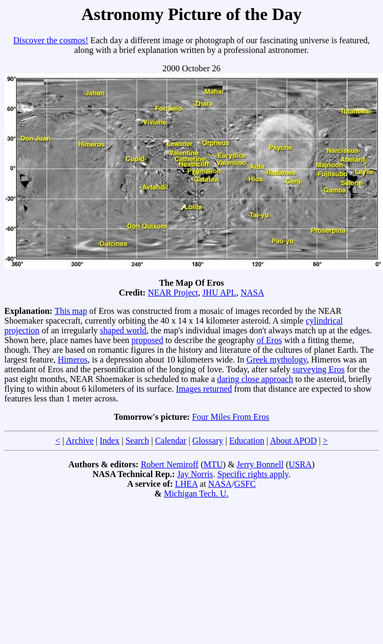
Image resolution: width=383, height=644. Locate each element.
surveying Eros (319, 369)
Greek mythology (277, 359)
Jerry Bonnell (260, 464)
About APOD (293, 440)
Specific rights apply (252, 474)
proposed (147, 340)
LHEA (186, 483)
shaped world (123, 330)
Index (109, 440)
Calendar (171, 440)
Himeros (73, 359)
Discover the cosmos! (50, 40)
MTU (213, 464)
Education (247, 440)
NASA (253, 292)
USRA (300, 464)
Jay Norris (195, 474)
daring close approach (255, 379)
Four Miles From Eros (230, 416)
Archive (80, 440)
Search (137, 440)
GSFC (245, 483)
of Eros (269, 340)
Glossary (208, 440)
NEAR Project (173, 292)
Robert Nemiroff (170, 464)
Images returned (204, 388)
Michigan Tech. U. (196, 493)
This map (71, 311)
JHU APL (219, 292)
